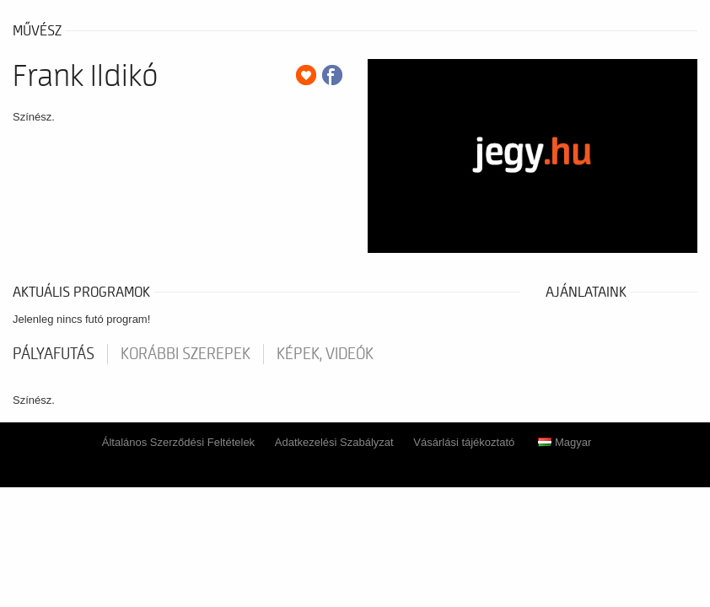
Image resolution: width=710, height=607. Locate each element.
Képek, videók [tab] (325, 354)
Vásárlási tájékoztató (463, 442)
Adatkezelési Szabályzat (334, 442)
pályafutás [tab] (53, 354)
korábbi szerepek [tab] (185, 354)
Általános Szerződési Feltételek (178, 442)
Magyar (564, 442)
